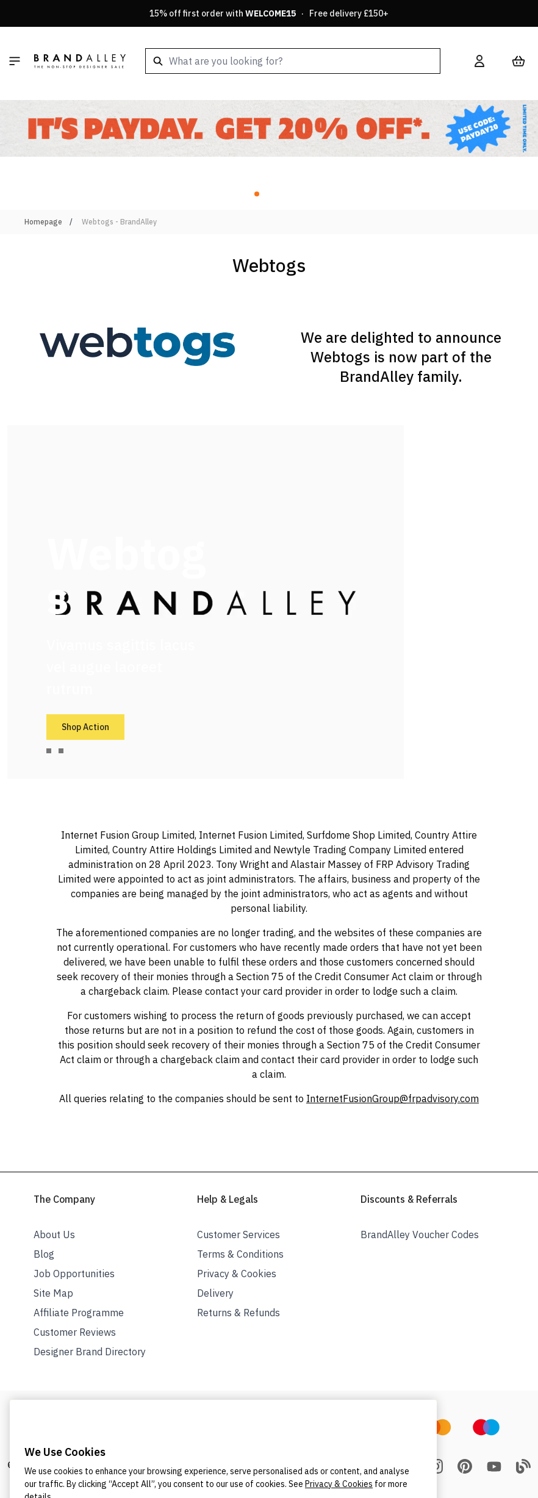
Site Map (53, 1293)
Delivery (215, 1293)
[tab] (48, 750)
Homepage (43, 221)
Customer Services (238, 1234)
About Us (54, 1234)
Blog (44, 1254)
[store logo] (80, 61)
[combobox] (292, 61)
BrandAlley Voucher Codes (419, 1234)
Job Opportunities (74, 1273)
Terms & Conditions (240, 1254)
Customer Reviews (75, 1332)
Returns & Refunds (238, 1312)
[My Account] (479, 61)
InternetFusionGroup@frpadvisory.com (392, 1098)
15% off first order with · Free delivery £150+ (269, 13)
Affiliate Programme (79, 1312)
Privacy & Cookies (236, 1273)
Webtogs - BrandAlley (119, 221)
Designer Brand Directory (90, 1352)
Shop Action (85, 727)
